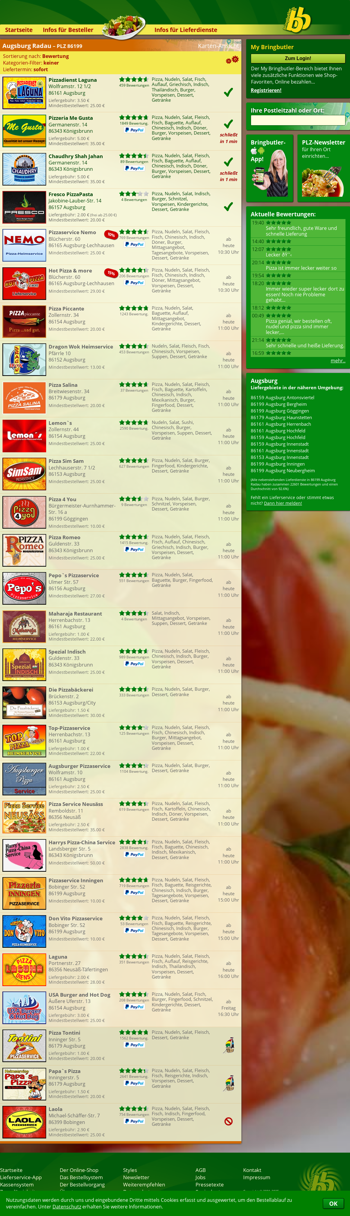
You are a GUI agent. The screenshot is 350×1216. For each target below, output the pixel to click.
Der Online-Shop (79, 1169)
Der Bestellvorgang (82, 1184)
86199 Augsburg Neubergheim (283, 470)
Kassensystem (17, 1184)
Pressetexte (210, 1184)
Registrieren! (266, 90)
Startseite (19, 29)
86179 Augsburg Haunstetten (281, 417)
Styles (130, 1169)
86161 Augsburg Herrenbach (281, 424)
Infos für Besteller (68, 29)
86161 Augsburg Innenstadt (280, 450)
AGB (201, 1169)
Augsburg (264, 380)
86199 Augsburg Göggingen (280, 411)
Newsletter (136, 1177)
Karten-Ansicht (218, 46)
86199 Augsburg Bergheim (279, 404)
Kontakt (252, 1169)
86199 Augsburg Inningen (278, 464)
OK (333, 1203)
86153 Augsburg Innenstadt (280, 457)
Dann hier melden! (283, 503)
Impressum (256, 1177)
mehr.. (338, 360)
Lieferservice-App (21, 1177)
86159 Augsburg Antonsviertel (282, 397)
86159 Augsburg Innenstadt (280, 444)
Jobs (200, 1177)
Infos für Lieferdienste (185, 29)
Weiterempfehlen (144, 1184)
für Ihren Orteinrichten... (323, 167)
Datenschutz (66, 1206)
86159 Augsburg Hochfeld (278, 437)
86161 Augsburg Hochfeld (278, 431)
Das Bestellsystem (81, 1177)
